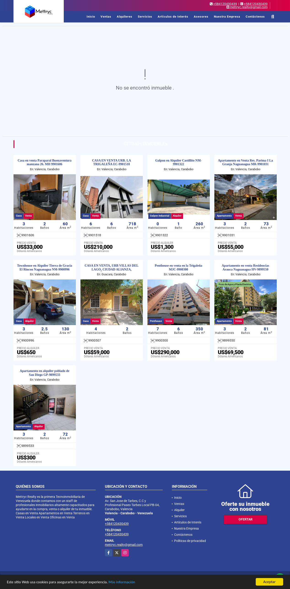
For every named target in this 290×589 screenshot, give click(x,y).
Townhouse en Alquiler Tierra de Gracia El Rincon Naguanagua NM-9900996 (44, 267)
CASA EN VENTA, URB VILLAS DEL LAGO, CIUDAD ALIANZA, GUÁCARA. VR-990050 (111, 269)
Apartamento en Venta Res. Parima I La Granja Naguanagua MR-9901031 (245, 162)
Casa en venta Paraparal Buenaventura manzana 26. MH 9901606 (45, 162)
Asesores (201, 16)
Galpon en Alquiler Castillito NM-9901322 (178, 162)
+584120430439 (225, 4)
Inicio (91, 16)
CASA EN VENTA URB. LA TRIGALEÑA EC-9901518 (111, 162)
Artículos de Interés (173, 16)
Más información (122, 582)
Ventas (106, 16)
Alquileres (124, 16)
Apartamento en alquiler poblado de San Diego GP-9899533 (44, 373)
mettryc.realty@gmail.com (124, 545)
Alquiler (179, 510)
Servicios (145, 16)
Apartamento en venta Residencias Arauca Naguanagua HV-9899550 (245, 267)
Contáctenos (255, 16)
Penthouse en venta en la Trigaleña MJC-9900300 (178, 267)
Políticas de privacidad (190, 541)
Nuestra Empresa (227, 16)
